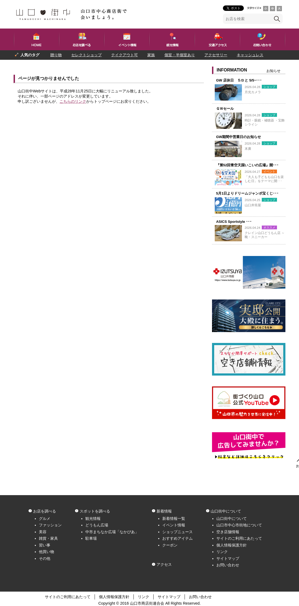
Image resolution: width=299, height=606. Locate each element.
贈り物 (56, 55)
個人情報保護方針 (231, 545)
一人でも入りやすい (60, 64)
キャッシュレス (250, 55)
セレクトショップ (86, 55)
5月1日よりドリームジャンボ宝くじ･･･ (247, 193)
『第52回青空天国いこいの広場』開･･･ (247, 165)
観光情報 (93, 518)
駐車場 (91, 538)
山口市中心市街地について (239, 525)
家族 (151, 55)
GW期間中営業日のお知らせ (238, 137)
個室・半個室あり (179, 55)
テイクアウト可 (124, 55)
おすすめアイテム (177, 538)
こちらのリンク (73, 101)
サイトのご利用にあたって (239, 538)
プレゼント (24, 64)
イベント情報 (173, 525)
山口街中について (231, 518)
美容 (42, 532)
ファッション (50, 525)
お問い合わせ (227, 565)
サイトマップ (227, 558)
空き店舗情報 (227, 532)
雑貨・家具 (48, 538)
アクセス (164, 564)
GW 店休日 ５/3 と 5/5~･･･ (239, 80)
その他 (44, 558)
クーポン (169, 545)
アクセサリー (215, 55)
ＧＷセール (225, 109)
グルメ (44, 518)
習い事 (44, 545)
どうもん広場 (96, 525)
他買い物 (46, 551)
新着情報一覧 (173, 518)
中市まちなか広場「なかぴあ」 (112, 532)
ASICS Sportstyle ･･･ (234, 222)
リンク (222, 551)
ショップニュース (177, 532)
